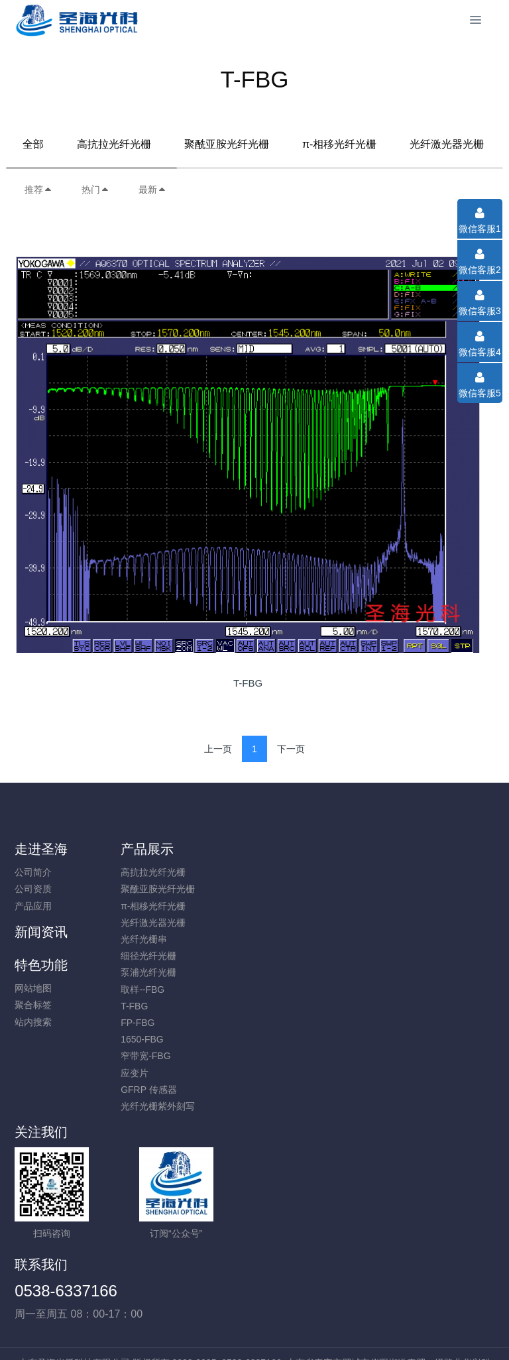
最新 (152, 189)
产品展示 (165, 849)
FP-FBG (156, 1022)
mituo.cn (333, 1331)
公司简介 (33, 872)
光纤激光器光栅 (447, 144)
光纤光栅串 (162, 939)
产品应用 (33, 906)
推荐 (38, 189)
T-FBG (152, 1006)
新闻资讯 (289, 849)
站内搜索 (406, 906)
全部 (33, 144)
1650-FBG (160, 1039)
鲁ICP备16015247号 (254, 1315)
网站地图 (406, 872)
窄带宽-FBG (164, 1055)
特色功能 (414, 849)
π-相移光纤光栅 (339, 144)
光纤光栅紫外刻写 (176, 1106)
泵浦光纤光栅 (167, 972)
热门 (95, 189)
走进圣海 (41, 849)
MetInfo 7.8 (233, 1331)
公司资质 (33, 888)
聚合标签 (406, 888)
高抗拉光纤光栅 (114, 144)
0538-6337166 (314, 1163)
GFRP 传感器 (167, 1089)
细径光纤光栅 (167, 955)
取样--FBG (161, 989)
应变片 (153, 1073)
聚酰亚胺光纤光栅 (226, 144)
